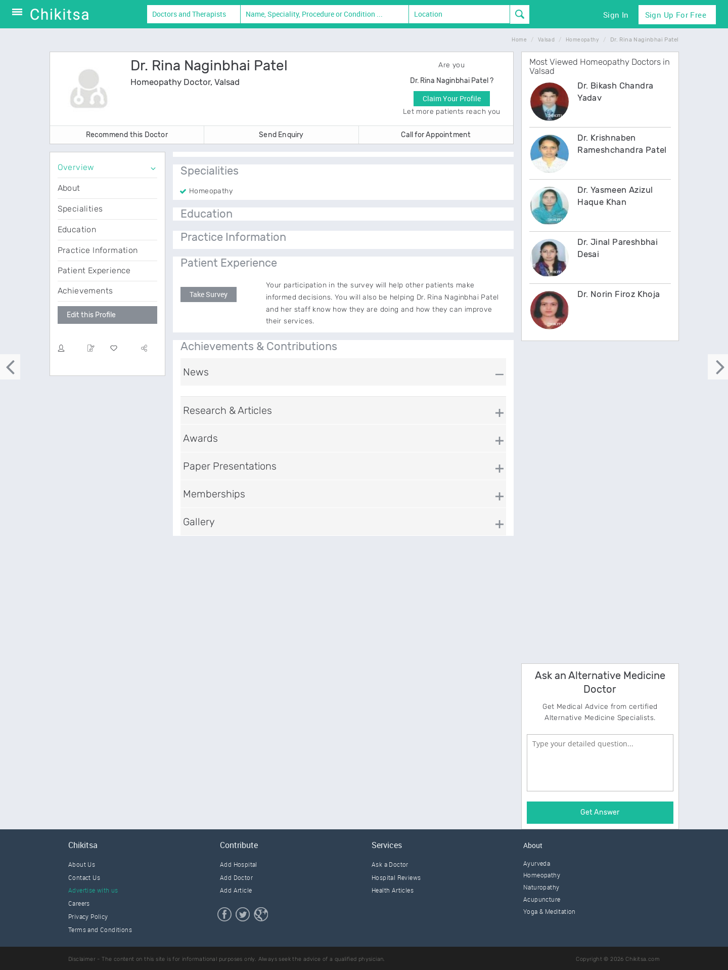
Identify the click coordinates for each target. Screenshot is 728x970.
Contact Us (84, 877)
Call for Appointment (436, 135)
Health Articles (393, 890)
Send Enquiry (281, 135)
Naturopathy (541, 887)
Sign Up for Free (675, 15)
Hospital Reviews (396, 877)
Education (77, 229)
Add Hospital (238, 864)
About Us (81, 864)
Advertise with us (93, 890)
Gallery (199, 522)
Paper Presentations (230, 466)
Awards (200, 438)
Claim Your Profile (452, 98)
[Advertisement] (597, 500)
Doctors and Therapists (189, 14)
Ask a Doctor (390, 864)
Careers (79, 903)
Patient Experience (94, 270)
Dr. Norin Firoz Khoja (618, 294)
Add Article (236, 890)
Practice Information (98, 250)
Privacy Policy (88, 916)
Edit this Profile (91, 315)
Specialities (80, 209)
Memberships (214, 494)
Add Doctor (236, 877)
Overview (76, 167)
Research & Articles (227, 410)
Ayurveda (536, 863)
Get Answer (599, 812)
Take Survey (209, 294)
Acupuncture (541, 899)
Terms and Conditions (100, 929)
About (69, 188)
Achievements (85, 291)
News (196, 372)
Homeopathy (541, 875)
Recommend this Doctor (127, 135)
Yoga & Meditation (549, 911)
